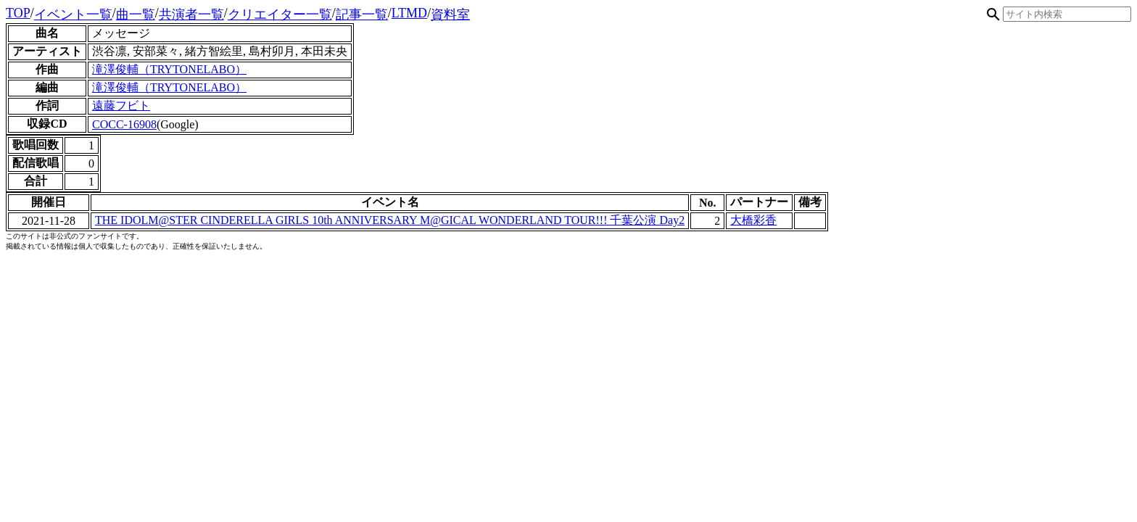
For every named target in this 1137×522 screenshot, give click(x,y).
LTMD (409, 13)
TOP (18, 13)
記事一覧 (362, 14)
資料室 (450, 14)
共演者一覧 (191, 14)
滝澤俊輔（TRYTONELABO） (169, 69)
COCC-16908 (124, 124)
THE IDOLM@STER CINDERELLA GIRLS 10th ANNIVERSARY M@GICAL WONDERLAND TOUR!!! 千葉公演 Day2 (390, 220)
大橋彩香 (753, 220)
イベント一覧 (73, 14)
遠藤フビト (121, 105)
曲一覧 (135, 14)
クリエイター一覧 (280, 14)
